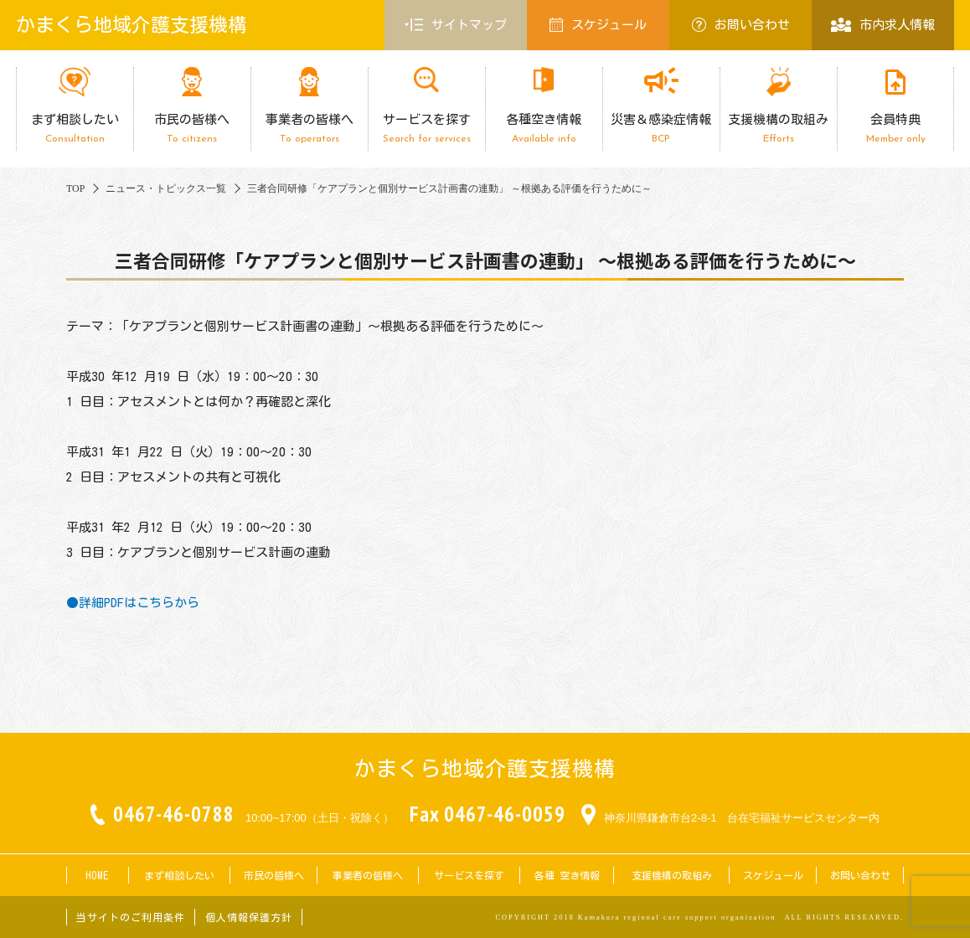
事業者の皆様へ (309, 128)
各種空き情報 (543, 128)
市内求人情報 (882, 25)
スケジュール (598, 25)
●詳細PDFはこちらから (132, 602)
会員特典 (895, 128)
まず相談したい (74, 128)
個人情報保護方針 (248, 917)
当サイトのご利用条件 (130, 917)
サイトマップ (456, 25)
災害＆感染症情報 (661, 128)
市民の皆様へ (191, 128)
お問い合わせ (741, 25)
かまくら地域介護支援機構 (131, 24)
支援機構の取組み (778, 128)
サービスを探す (426, 128)
